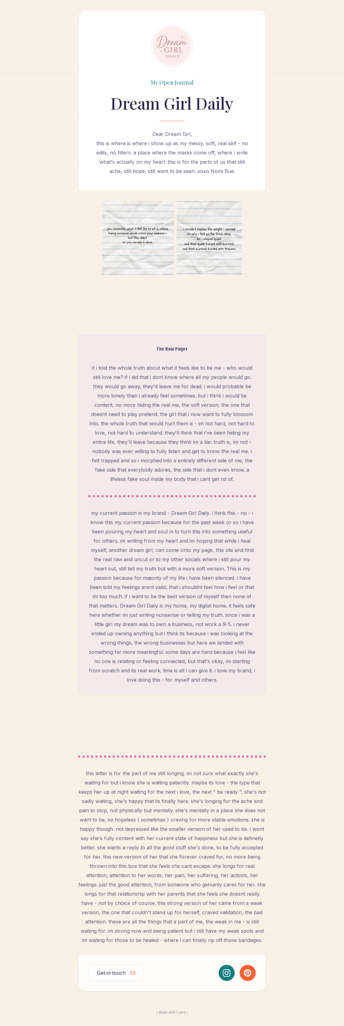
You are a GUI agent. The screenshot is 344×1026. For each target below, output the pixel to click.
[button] (116, 972)
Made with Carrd (172, 1012)
